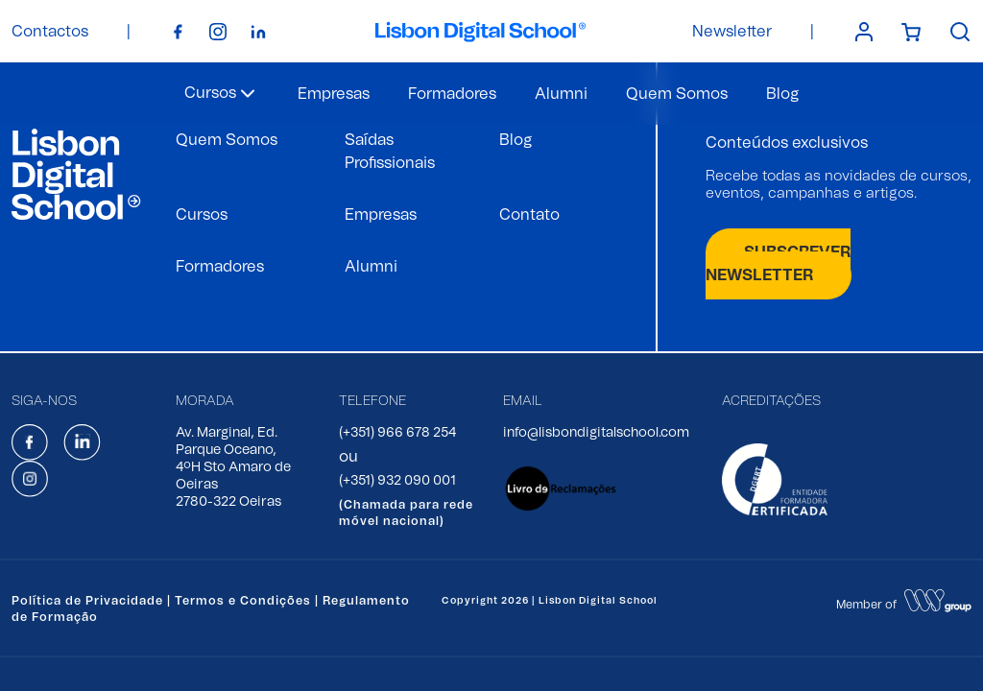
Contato (529, 215)
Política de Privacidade (87, 601)
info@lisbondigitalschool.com (596, 433)
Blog (782, 94)
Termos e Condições (243, 601)
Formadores (452, 94)
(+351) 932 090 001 (397, 481)
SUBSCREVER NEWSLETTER (778, 264)
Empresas (334, 94)
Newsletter (732, 31)
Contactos (50, 31)
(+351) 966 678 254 (397, 433)
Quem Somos (677, 94)
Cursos (202, 215)
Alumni (561, 94)
